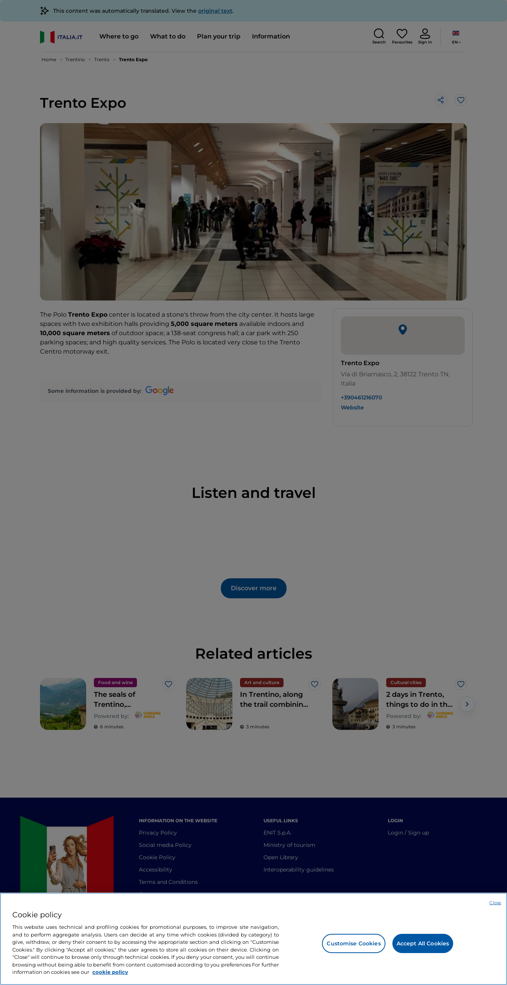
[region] (253, 939)
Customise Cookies (353, 943)
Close (495, 902)
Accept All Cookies (423, 943)
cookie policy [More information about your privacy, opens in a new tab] (110, 972)
